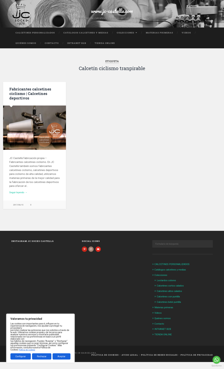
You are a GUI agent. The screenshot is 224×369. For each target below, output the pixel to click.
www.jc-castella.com (112, 13)
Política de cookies (28, 349)
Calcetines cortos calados (172, 293)
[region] (40, 338)
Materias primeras (159, 39)
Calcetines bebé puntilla (170, 309)
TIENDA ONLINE (105, 50)
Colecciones (125, 39)
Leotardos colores (167, 288)
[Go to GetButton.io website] (217, 366)
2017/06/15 (19, 212)
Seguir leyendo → (19, 199)
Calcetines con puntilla (170, 303)
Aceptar (61, 356)
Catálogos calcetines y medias (85, 39)
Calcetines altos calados (171, 298)
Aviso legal (129, 361)
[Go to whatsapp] (216, 360)
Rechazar (42, 356)
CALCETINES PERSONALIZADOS (35, 39)
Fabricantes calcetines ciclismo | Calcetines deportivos (28, 100)
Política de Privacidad (196, 361)
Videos (186, 39)
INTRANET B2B (76, 50)
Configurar (20, 356)
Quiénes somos (25, 50)
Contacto (52, 50)
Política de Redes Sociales (159, 361)
